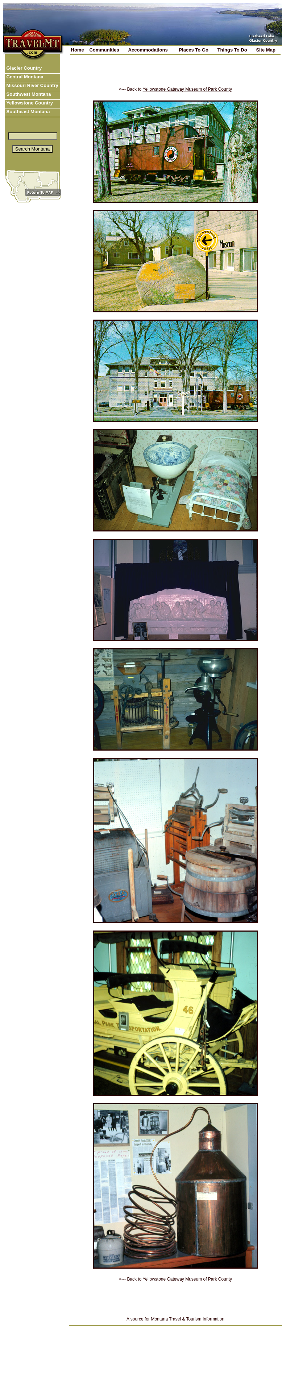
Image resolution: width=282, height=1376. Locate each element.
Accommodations (148, 50)
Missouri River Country (31, 85)
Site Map (265, 50)
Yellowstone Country (29, 103)
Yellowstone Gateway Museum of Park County (187, 89)
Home (77, 50)
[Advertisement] (175, 76)
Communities (104, 50)
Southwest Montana (28, 94)
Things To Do (232, 50)
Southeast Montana (27, 111)
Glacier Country (23, 68)
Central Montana (24, 76)
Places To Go (193, 50)
